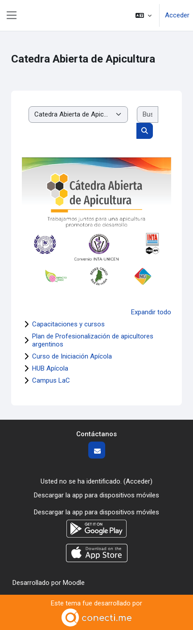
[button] (143, 15)
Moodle (74, 583)
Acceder (177, 15)
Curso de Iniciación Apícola (72, 356)
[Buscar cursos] (147, 114)
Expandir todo (151, 312)
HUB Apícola (50, 368)
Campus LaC (51, 380)
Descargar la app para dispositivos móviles (96, 495)
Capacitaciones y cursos (68, 324)
